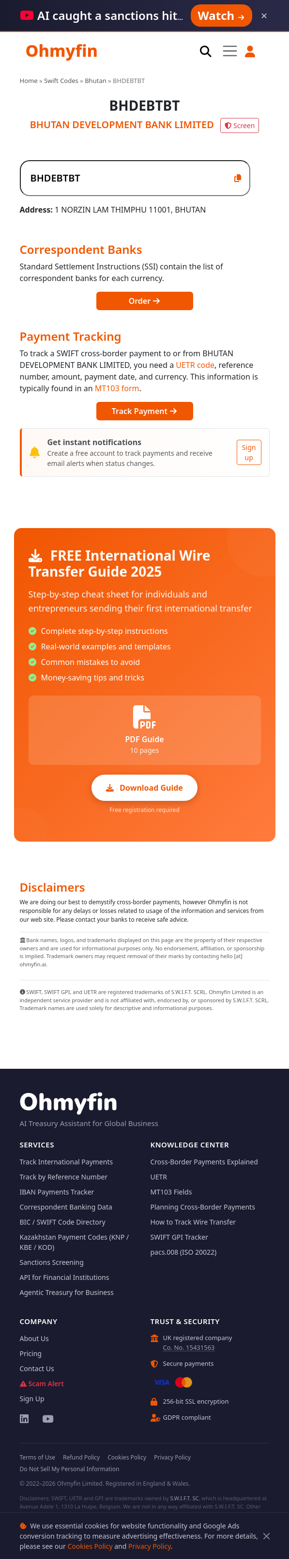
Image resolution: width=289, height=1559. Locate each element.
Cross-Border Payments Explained (204, 1161)
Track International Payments (66, 1161)
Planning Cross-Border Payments (203, 1206)
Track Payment (144, 411)
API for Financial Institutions (64, 1277)
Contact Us (37, 1368)
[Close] (266, 1536)
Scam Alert (42, 1383)
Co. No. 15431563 (189, 1347)
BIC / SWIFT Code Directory (63, 1222)
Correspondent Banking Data (66, 1206)
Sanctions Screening (52, 1262)
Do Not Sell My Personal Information (70, 1469)
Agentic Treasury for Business (67, 1292)
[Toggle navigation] (229, 51)
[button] (250, 51)
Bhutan (95, 80)
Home (29, 80)
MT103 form (117, 388)
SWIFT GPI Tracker (180, 1237)
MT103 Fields (171, 1191)
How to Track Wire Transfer (193, 1222)
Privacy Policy (149, 1546)
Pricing (31, 1353)
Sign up (249, 452)
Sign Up (32, 1398)
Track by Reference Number (64, 1176)
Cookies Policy (89, 1546)
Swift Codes (61, 80)
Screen (240, 125)
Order (145, 301)
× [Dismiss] (264, 15)
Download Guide (144, 787)
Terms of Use (37, 1457)
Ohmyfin (62, 50)
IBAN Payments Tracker (57, 1191)
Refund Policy (81, 1457)
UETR (159, 1176)
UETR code (195, 365)
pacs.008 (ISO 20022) (184, 1252)
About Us (34, 1338)
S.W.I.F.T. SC (184, 1498)
